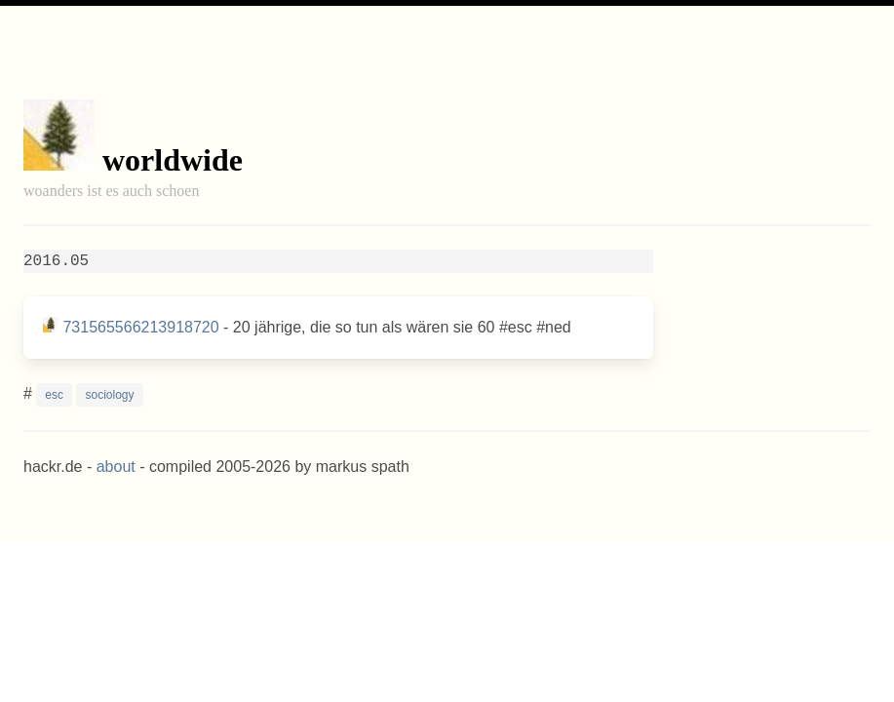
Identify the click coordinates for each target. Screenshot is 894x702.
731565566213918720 (140, 327)
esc (54, 395)
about (116, 466)
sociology (109, 395)
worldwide (172, 159)
